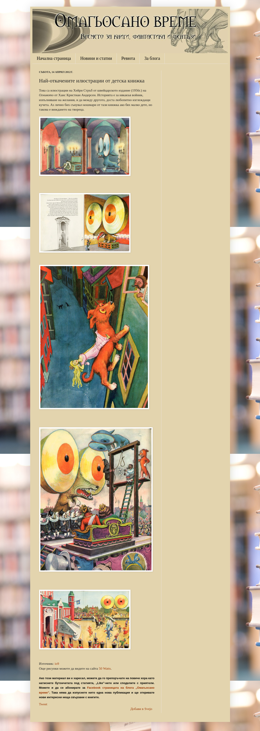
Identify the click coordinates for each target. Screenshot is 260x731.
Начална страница (54, 58)
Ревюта (128, 58)
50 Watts (105, 668)
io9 (57, 663)
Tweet (43, 704)
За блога (152, 58)
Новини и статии (96, 58)
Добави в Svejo (141, 709)
